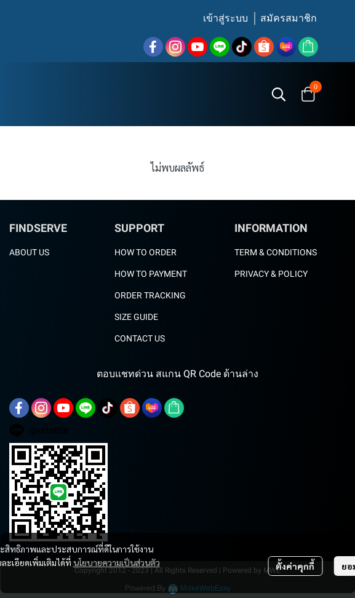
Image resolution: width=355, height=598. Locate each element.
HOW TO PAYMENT (150, 274)
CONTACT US (139, 338)
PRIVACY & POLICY (271, 274)
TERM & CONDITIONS (275, 252)
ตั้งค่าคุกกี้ (295, 566)
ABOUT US (29, 252)
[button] (278, 94)
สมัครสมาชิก (288, 18)
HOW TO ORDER (145, 252)
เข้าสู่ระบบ (225, 18)
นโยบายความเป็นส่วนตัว (116, 562)
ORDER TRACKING (150, 295)
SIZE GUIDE (136, 317)
